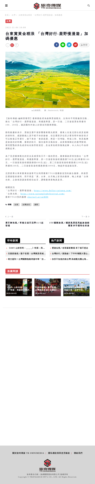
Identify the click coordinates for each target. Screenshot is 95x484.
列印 (84, 45)
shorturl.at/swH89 (37, 197)
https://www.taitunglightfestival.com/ (43, 194)
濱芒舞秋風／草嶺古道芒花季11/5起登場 (24, 224)
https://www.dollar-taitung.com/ (52, 190)
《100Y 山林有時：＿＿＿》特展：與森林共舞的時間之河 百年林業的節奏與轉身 (45, 248)
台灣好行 (26, 204)
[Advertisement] (47, 337)
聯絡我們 (78, 453)
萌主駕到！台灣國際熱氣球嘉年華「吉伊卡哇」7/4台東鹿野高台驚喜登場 (42, 259)
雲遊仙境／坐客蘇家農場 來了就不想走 (70, 248)
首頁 (7, 15)
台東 (16, 204)
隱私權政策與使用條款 (59, 453)
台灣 (13, 15)
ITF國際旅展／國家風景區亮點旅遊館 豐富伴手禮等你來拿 (69, 224)
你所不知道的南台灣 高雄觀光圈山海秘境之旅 (73, 259)
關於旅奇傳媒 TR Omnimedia (28, 453)
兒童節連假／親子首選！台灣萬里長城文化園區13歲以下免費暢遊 (38, 253)
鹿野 (36, 204)
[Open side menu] (6, 5)
